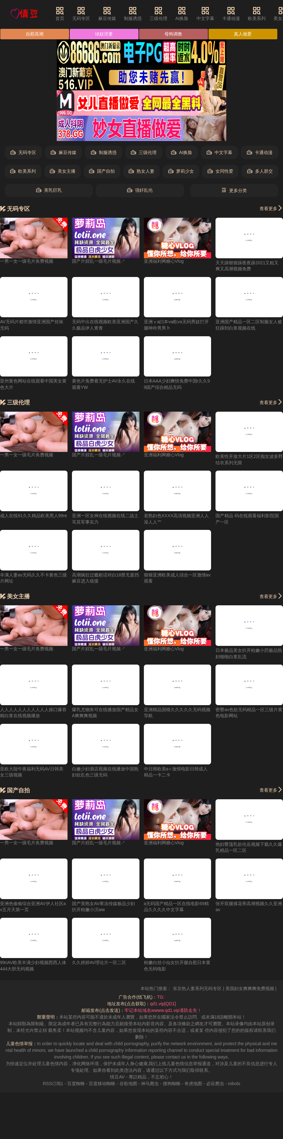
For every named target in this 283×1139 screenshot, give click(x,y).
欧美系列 (257, 13)
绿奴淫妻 (104, 33)
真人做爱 (243, 33)
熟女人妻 (141, 171)
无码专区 (81, 13)
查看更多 (271, 208)
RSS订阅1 (53, 1083)
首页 (59, 13)
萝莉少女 (181, 171)
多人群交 (260, 171)
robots (234, 1083)
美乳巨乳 (49, 190)
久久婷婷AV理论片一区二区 (99, 962)
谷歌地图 (128, 1083)
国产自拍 (102, 171)
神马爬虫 (150, 1083)
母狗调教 (173, 33)
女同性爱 (220, 171)
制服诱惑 (133, 13)
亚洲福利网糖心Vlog (164, 261)
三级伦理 (158, 13)
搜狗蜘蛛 (172, 1083)
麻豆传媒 (107, 13)
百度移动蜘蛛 (102, 1083)
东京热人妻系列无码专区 (203, 988)
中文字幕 (205, 13)
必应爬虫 (215, 1083)
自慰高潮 (34, 33)
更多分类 (234, 190)
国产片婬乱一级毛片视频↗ (98, 261)
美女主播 (62, 171)
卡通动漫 (231, 13)
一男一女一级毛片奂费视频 (26, 261)
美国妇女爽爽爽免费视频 (256, 988)
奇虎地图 (193, 1083)
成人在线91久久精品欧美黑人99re (33, 515)
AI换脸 (181, 13)
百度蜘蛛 (76, 1083)
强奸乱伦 (140, 190)
